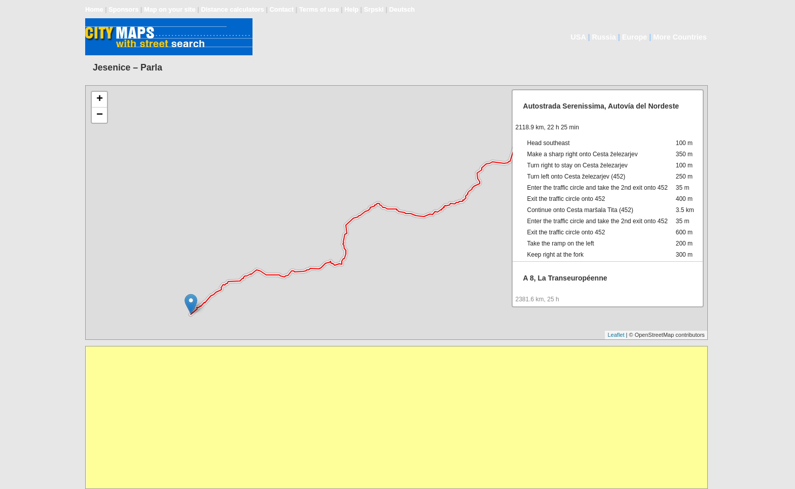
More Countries (680, 37)
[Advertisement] (390, 417)
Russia (604, 37)
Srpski (374, 9)
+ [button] (99, 99)
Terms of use (319, 9)
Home (94, 9)
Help (351, 9)
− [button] (99, 115)
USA (578, 37)
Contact (282, 9)
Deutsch (402, 9)
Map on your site (170, 9)
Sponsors (123, 9)
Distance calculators (232, 9)
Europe (634, 37)
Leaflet (615, 335)
